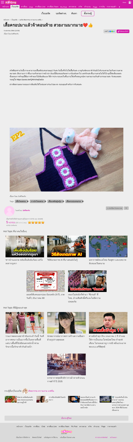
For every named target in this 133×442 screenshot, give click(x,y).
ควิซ (80, 7)
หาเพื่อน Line (40, 7)
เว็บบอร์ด (14, 7)
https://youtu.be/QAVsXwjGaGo (30, 79)
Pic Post (63, 7)
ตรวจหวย (72, 7)
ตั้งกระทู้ (88, 13)
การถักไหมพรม (37, 201)
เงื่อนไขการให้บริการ (23, 437)
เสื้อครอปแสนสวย (73, 201)
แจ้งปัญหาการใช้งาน (51, 437)
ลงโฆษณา (113, 437)
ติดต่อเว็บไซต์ (36, 437)
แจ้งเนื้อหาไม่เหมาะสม (67, 437)
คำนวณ (87, 7)
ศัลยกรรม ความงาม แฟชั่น (38, 391)
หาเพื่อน (24, 7)
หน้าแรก (5, 7)
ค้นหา (74, 13)
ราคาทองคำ (111, 7)
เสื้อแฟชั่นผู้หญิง (54, 201)
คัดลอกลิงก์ (123, 31)
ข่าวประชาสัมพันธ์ (101, 437)
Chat (31, 7)
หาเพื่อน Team (52, 7)
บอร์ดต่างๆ (61, 13)
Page (95, 7)
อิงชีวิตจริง (26, 210)
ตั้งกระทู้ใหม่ (66, 418)
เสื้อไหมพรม (21, 201)
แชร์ (110, 31)
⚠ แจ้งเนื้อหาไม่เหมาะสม (114, 208)
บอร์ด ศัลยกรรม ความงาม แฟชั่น (30, 20)
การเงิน (102, 7)
